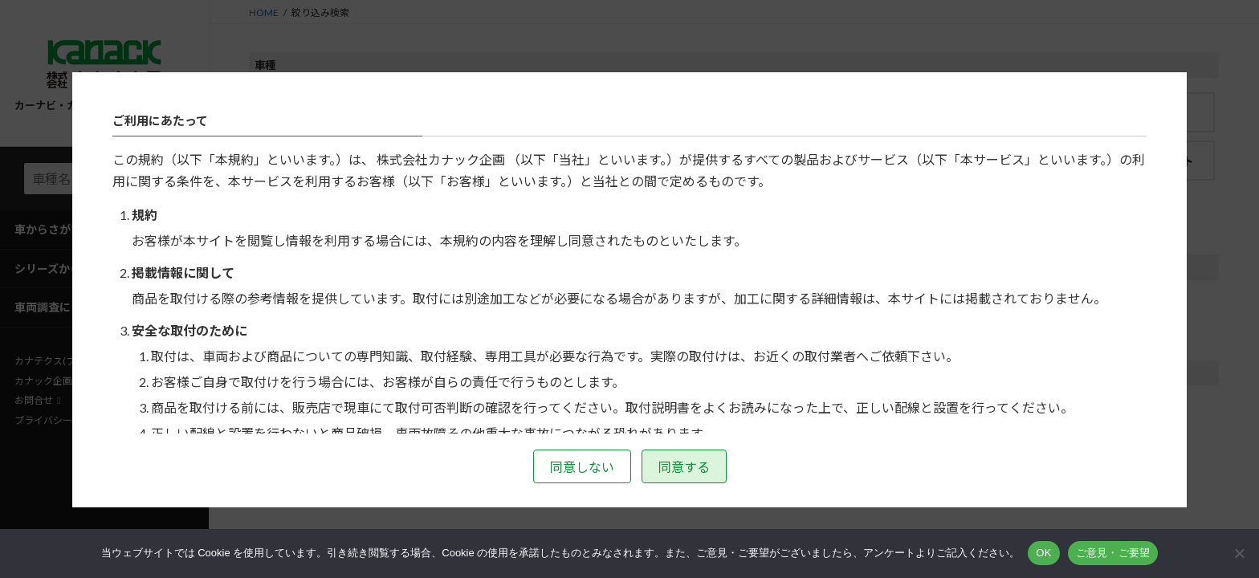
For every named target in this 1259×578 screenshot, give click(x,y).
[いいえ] (1239, 553)
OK (1043, 553)
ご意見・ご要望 (1113, 553)
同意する (684, 466)
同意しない (582, 466)
